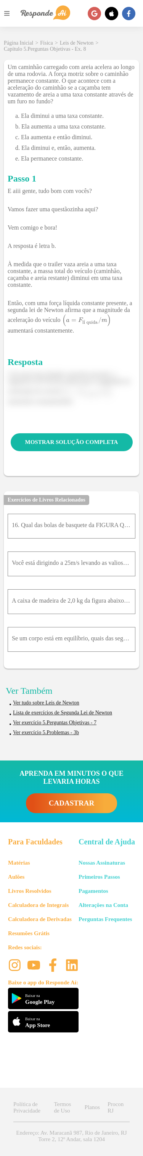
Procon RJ (116, 1107)
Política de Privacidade (26, 1107)
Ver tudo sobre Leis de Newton (46, 703)
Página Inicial (18, 43)
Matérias (19, 863)
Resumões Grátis (29, 933)
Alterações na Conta (103, 905)
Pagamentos (93, 891)
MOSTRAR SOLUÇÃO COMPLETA (71, 442)
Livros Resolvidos (29, 891)
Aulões (16, 877)
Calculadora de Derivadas (40, 919)
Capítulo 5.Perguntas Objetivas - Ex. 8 (45, 49)
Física (46, 43)
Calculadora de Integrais (38, 905)
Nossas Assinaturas (102, 863)
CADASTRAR (71, 803)
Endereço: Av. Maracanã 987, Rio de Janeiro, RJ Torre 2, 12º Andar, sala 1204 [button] (71, 1136)
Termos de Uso (62, 1107)
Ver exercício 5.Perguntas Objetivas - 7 (54, 722)
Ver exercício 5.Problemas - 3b (46, 732)
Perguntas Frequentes (105, 919)
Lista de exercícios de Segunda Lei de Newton (62, 712)
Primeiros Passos (99, 877)
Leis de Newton (77, 43)
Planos (92, 1107)
